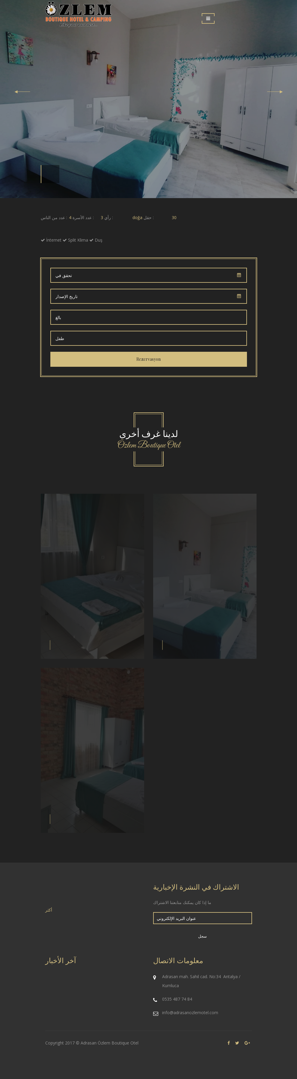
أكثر (48, 910)
